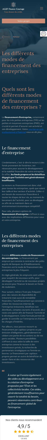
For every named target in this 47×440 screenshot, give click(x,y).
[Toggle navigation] (41, 8)
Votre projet (24, 21)
